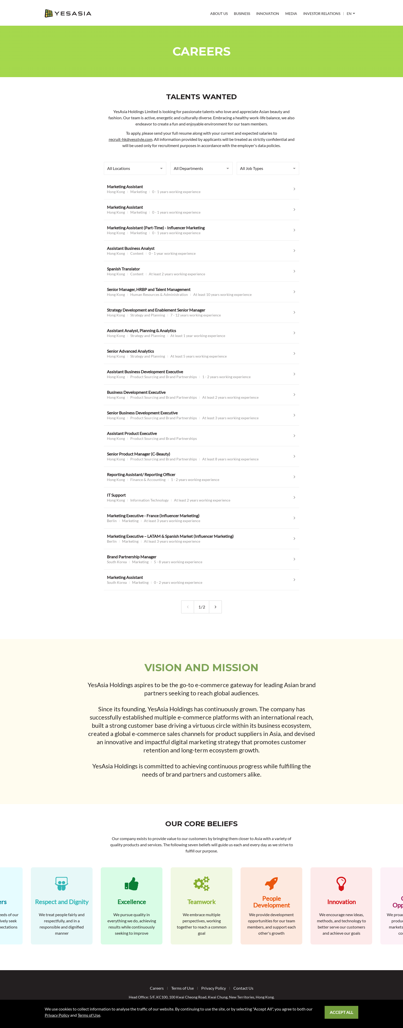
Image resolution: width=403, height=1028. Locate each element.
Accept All (341, 1012)
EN (351, 13)
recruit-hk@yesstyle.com (130, 139)
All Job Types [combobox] (251, 168)
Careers (157, 988)
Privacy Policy (213, 988)
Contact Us (243, 988)
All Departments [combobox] (188, 168)
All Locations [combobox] (118, 168)
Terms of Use (182, 988)
